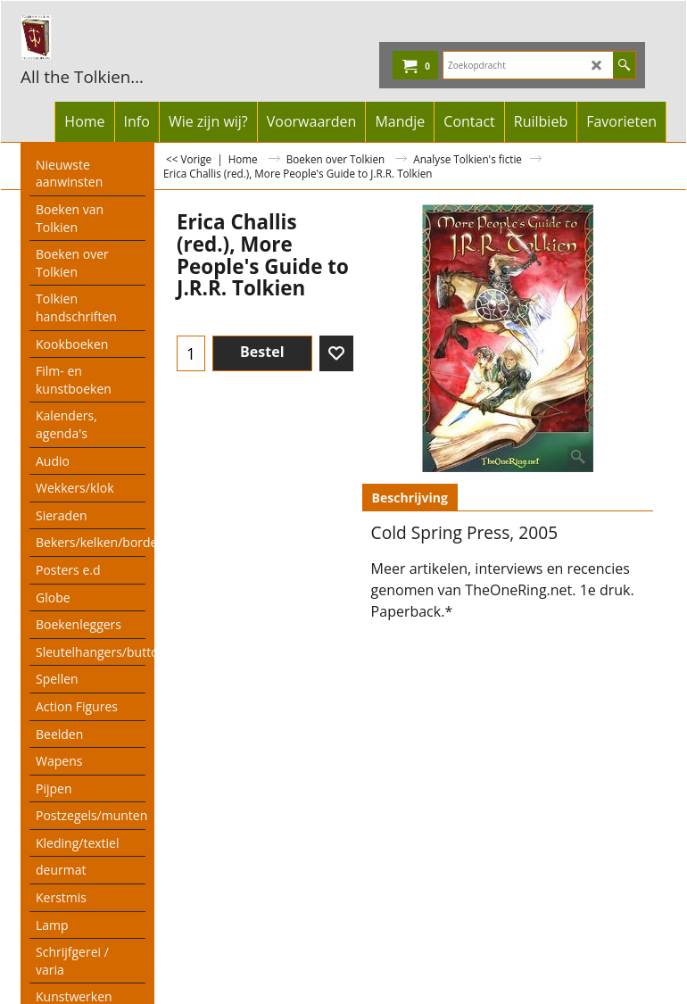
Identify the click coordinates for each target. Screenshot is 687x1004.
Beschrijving (410, 497)
